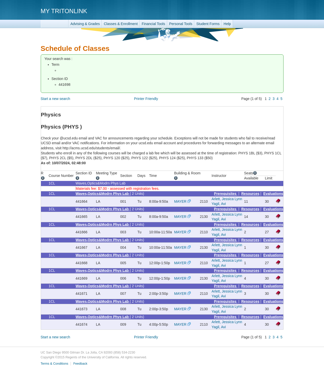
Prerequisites (225, 194)
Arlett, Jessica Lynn (227, 199)
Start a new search (55, 99)
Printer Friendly (146, 99)
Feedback (80, 363)
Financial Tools (153, 24)
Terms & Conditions (54, 363)
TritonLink (55, 24)
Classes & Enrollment (121, 24)
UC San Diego (255, 10)
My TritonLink (64, 11)
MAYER (180, 201)
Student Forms (208, 24)
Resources (250, 194)
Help (227, 24)
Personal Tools (180, 24)
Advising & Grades (85, 24)
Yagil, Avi (219, 204)
